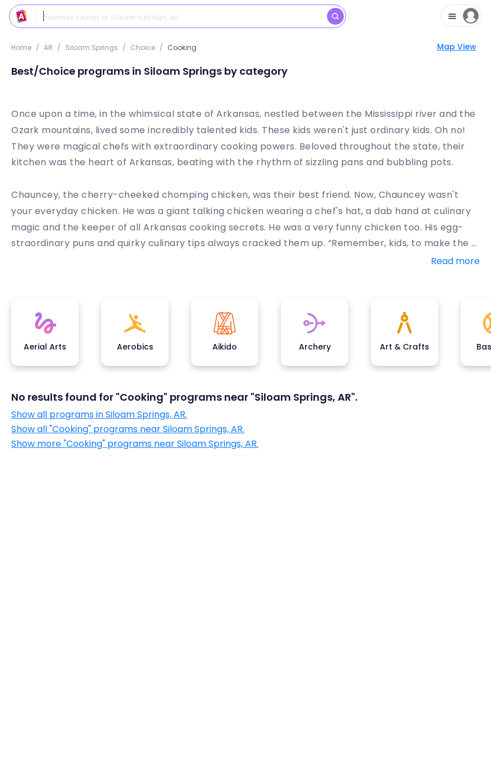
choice (142, 47)
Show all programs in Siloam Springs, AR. (99, 415)
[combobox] (177, 16)
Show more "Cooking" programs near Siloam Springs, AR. (134, 444)
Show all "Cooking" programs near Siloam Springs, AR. (127, 429)
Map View (456, 46)
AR (48, 47)
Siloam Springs (91, 47)
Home (21, 47)
